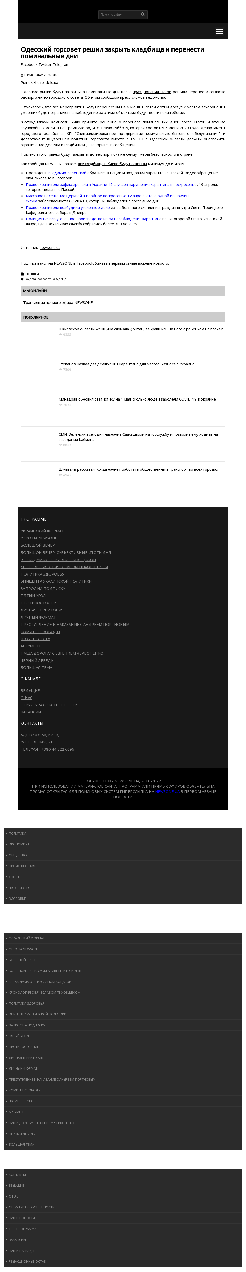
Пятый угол (33, 595)
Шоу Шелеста (35, 638)
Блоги (14, 1154)
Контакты (17, 1174)
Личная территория (42, 609)
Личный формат (38, 617)
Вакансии (31, 711)
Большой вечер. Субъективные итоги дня (66, 552)
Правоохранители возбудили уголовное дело (68, 207)
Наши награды (21, 1250)
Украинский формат (42, 530)
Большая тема (36, 667)
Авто (12, 918)
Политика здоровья (43, 574)
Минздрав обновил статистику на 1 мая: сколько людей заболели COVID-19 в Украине (137, 399)
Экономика (19, 844)
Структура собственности (49, 704)
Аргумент (31, 646)
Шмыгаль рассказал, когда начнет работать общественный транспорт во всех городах (138, 469)
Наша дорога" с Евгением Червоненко (62, 653)
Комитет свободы (40, 631)
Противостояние (40, 602)
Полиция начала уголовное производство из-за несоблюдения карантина (93, 218)
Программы (19, 928)
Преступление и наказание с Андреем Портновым (75, 624)
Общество (18, 855)
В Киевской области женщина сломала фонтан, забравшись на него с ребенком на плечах (141, 328)
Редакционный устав (27, 1261)
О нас (26, 697)
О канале (16, 1164)
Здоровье (17, 898)
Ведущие (30, 690)
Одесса (31, 279)
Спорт (14, 877)
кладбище (59, 279)
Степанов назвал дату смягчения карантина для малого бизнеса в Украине (127, 363)
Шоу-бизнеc (19, 887)
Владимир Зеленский (67, 172)
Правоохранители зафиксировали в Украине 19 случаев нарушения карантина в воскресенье (111, 184)
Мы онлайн (35, 291)
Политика (32, 274)
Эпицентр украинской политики (56, 581)
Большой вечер (38, 545)
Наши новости (22, 1218)
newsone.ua (50, 247)
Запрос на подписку (43, 588)
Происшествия (22, 866)
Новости (17, 823)
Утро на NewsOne (39, 537)
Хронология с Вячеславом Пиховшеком (64, 566)
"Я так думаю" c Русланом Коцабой (58, 559)
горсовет (44, 279)
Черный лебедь (37, 660)
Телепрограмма (22, 1229)
